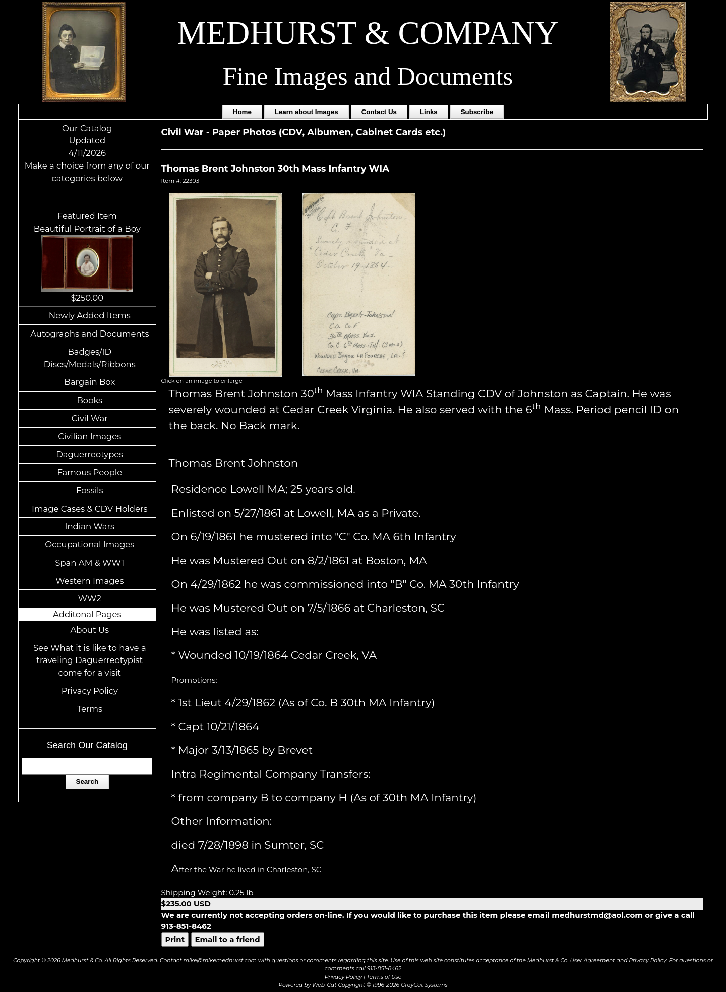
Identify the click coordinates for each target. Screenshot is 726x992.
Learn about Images (306, 112)
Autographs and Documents (89, 333)
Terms (90, 709)
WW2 (89, 598)
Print (175, 939)
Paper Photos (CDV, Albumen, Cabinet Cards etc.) (329, 132)
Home (242, 112)
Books (89, 400)
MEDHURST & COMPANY (367, 33)
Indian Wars (89, 526)
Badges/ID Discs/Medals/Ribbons (90, 358)
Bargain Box (89, 382)
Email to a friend (227, 939)
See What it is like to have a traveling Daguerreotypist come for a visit (89, 660)
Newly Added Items (90, 315)
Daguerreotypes (89, 454)
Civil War (90, 418)
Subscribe (477, 112)
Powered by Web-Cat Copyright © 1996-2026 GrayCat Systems (362, 985)
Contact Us (379, 112)
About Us (90, 630)
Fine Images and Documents (368, 76)
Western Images (89, 581)
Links (429, 112)
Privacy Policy (90, 691)
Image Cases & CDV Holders (90, 509)
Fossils (89, 490)
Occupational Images (89, 544)
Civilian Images (89, 436)
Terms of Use (384, 977)
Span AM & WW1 (89, 563)
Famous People (89, 472)
